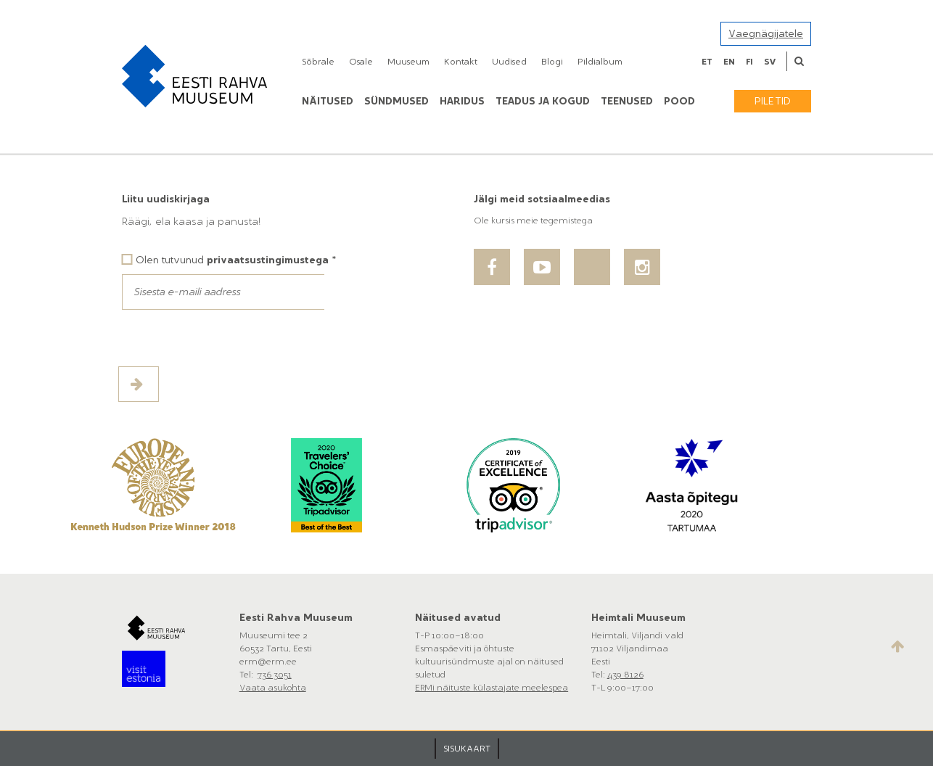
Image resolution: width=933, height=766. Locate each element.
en (729, 62)
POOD (679, 101)
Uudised (509, 62)
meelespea (545, 688)
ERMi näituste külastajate (468, 688)
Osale (361, 62)
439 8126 (625, 675)
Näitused (327, 101)
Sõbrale (318, 62)
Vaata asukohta (272, 688)
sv (770, 62)
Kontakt (460, 62)
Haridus (462, 101)
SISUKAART (466, 749)
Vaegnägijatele (765, 34)
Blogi (552, 62)
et (707, 62)
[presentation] (232, 338)
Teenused (627, 101)
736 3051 (275, 675)
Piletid (773, 101)
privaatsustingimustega (268, 260)
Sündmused (396, 101)
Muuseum (408, 62)
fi (749, 62)
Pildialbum (600, 62)
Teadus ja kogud (543, 101)
